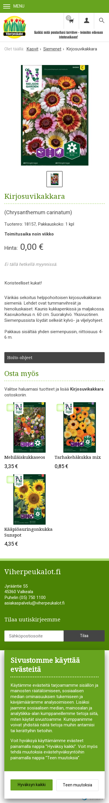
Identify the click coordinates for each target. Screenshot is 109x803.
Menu (13, 6)
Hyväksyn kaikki (32, 785)
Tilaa (84, 636)
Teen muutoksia (77, 785)
